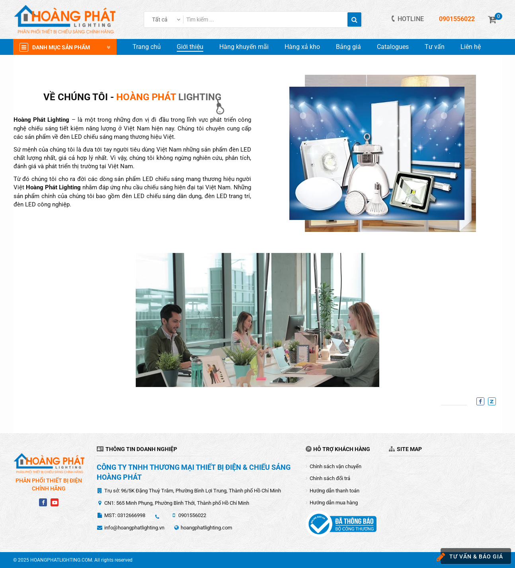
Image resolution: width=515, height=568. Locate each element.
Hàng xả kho (302, 47)
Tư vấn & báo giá (472, 557)
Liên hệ (470, 47)
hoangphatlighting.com (206, 528)
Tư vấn (435, 47)
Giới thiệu (190, 47)
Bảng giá (348, 47)
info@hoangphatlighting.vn (134, 528)
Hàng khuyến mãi (244, 47)
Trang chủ (147, 47)
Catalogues (393, 47)
